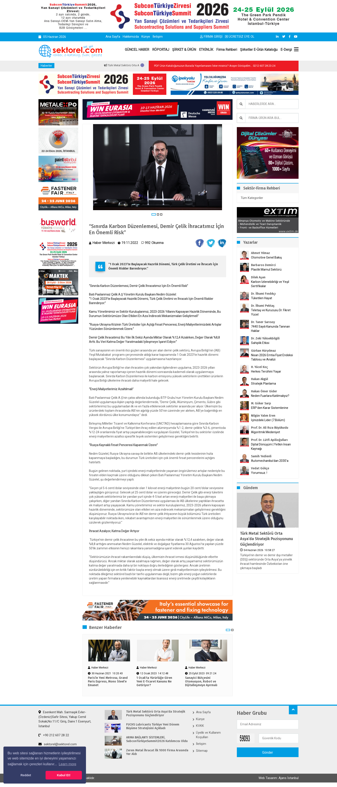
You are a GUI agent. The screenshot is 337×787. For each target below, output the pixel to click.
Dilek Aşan (258, 277)
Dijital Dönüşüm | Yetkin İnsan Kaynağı (271, 446)
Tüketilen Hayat (263, 298)
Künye (145, 37)
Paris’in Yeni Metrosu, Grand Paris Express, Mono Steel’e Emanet (108, 681)
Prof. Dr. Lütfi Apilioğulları (269, 440)
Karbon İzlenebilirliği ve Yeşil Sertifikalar (270, 284)
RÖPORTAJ (160, 50)
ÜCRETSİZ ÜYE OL (239, 37)
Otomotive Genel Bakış (266, 257)
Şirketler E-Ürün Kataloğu (258, 50)
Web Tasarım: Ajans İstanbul (279, 778)
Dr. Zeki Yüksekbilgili (265, 338)
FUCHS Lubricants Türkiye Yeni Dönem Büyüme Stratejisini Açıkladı (152, 726)
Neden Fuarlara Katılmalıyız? (270, 395)
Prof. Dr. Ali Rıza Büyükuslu (269, 428)
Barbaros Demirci (263, 265)
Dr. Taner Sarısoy (263, 322)
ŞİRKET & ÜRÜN (184, 50)
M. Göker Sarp (261, 403)
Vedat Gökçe (260, 468)
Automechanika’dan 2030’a (269, 460)
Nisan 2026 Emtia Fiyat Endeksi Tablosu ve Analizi (272, 357)
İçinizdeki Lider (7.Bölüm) (268, 420)
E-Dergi (286, 50)
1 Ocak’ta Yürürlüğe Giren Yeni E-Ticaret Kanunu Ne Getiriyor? (154, 681)
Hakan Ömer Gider (264, 391)
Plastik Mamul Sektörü (266, 269)
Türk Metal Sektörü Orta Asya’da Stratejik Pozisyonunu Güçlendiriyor (266, 539)
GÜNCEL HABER (137, 50)
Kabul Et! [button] (63, 775)
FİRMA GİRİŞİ (211, 37)
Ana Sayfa (113, 37)
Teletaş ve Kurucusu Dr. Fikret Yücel (271, 312)
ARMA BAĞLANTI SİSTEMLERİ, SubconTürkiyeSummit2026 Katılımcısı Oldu (157, 739)
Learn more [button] (67, 764)
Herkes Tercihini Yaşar (266, 371)
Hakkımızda (131, 37)
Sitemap (202, 751)
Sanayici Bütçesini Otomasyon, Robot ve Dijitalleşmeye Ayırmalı (201, 681)
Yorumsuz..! (259, 472)
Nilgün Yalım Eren (263, 415)
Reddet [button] (25, 775)
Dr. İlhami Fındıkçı (263, 294)
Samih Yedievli (261, 456)
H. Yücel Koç (259, 367)
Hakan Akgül (259, 379)
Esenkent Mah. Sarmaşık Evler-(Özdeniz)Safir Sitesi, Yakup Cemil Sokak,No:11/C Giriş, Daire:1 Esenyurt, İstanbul (64, 719)
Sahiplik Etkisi (260, 343)
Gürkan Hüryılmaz (263, 351)
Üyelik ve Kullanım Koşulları (208, 735)
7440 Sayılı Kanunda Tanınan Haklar (270, 329)
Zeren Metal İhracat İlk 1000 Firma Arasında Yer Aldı (157, 752)
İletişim (158, 37)
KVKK (200, 726)
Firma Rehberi (226, 50)
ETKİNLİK (206, 50)
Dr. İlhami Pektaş (262, 306)
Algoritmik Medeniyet (265, 432)
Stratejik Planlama (263, 383)
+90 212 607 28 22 (53, 735)
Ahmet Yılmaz (260, 253)
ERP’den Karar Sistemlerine (269, 408)
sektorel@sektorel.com (57, 744)
